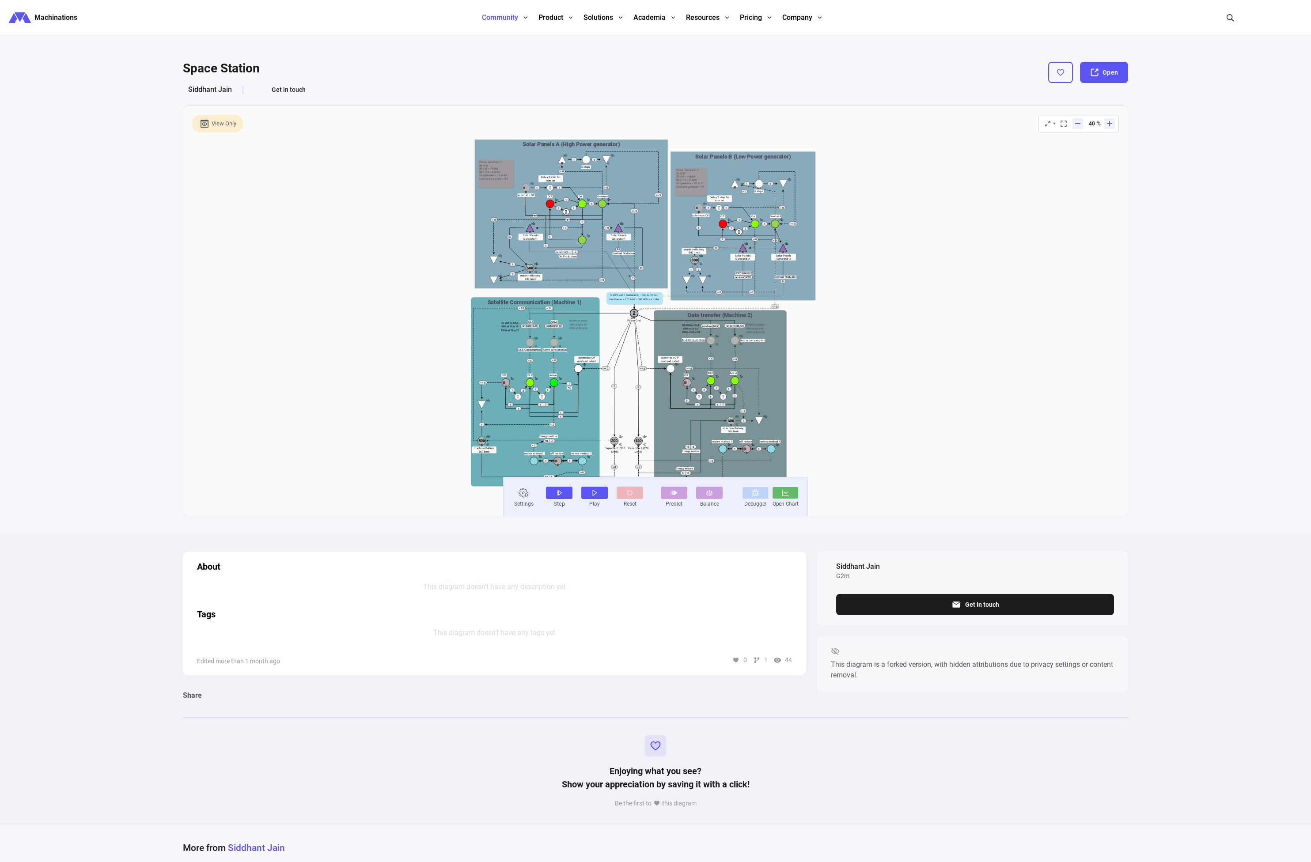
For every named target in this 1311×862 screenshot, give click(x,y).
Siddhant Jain (210, 89)
